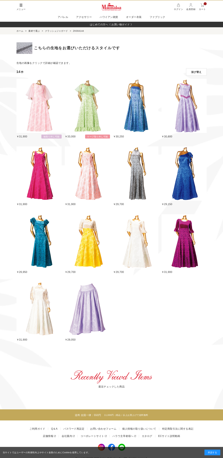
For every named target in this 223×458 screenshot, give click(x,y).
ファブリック (157, 17)
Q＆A (54, 428)
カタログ (147, 436)
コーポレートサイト (92, 436)
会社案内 (67, 436)
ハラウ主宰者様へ (123, 436)
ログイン (178, 9)
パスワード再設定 (73, 428)
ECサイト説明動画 (169, 436)
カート (203, 6)
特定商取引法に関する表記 (178, 428)
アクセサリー (84, 17)
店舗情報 (48, 436)
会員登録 (190, 9)
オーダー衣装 (134, 17)
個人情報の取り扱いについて (139, 428)
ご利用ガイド (37, 428)
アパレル (63, 17)
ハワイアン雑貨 (109, 17)
